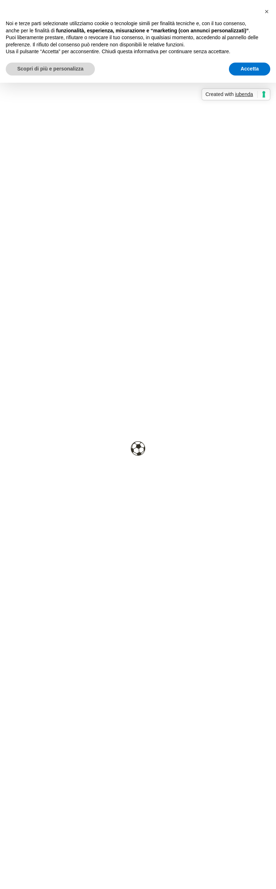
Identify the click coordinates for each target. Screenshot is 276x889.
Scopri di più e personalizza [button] (50, 69)
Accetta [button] (249, 69)
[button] (266, 11)
